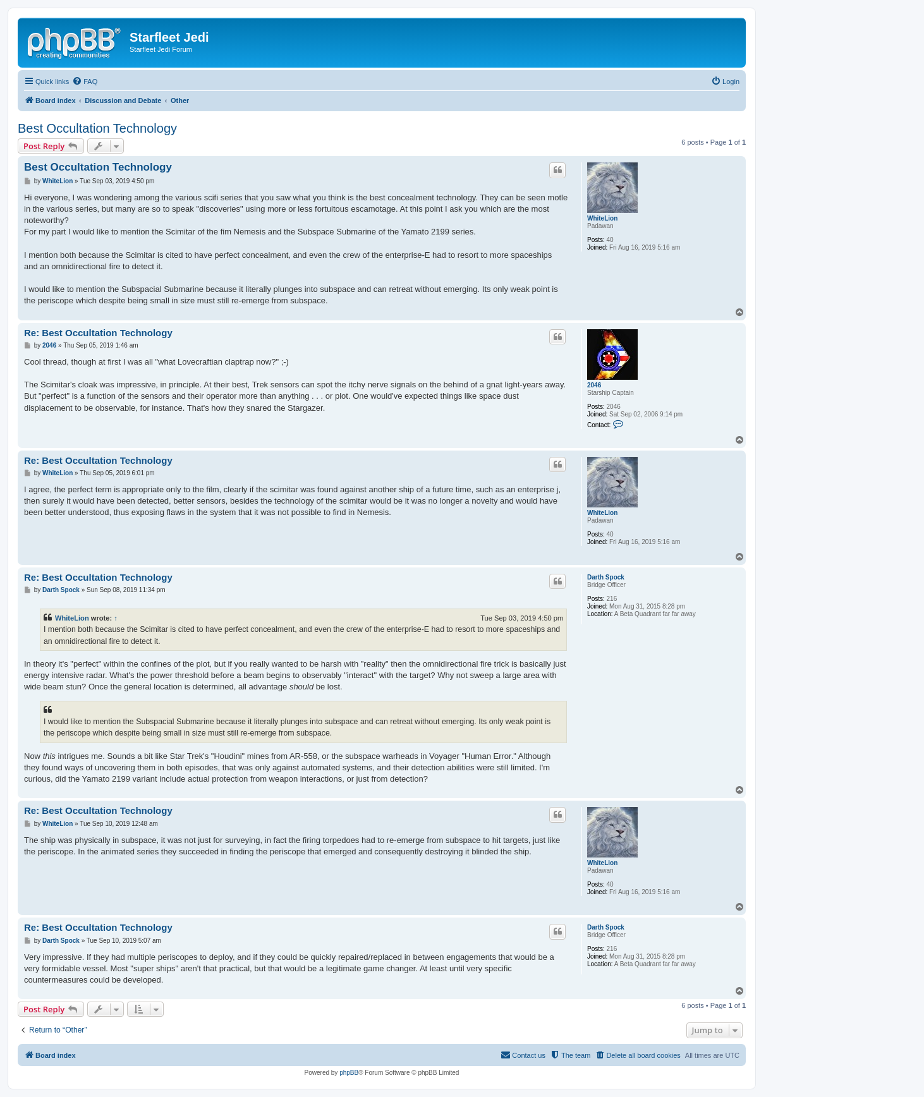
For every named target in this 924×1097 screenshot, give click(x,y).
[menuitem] (84, 81)
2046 (594, 385)
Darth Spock (605, 577)
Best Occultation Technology (97, 128)
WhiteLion (602, 218)
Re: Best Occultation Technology (98, 332)
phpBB (348, 1072)
